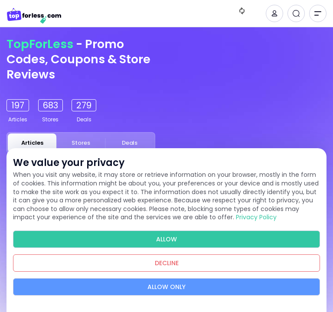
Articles (32, 143)
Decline (167, 263)
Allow (166, 239)
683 (50, 105)
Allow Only (166, 287)
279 (83, 105)
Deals (130, 143)
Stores (81, 143)
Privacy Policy (256, 217)
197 (17, 105)
